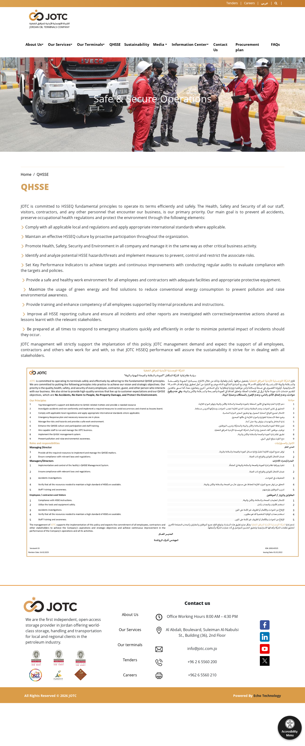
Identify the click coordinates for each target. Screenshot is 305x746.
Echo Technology (267, 695)
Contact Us (220, 47)
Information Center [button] (189, 44)
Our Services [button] (59, 44)
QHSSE (114, 44)
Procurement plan (247, 47)
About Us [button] (34, 44)
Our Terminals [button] (90, 44)
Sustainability (136, 44)
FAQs (275, 44)
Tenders (232, 3)
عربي (264, 3)
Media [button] (159, 44)
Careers (249, 3)
